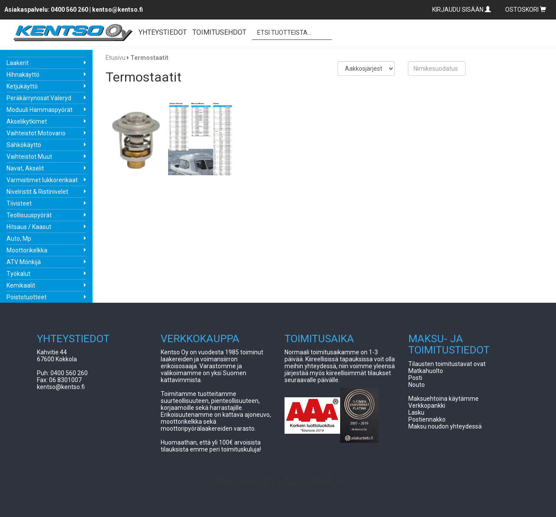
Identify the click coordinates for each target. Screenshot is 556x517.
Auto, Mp (19, 238)
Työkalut (18, 273)
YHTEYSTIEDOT (163, 32)
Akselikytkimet (27, 121)
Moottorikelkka (27, 250)
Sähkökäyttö (24, 144)
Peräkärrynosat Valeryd (39, 98)
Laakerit (18, 62)
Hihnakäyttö (23, 74)
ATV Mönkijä (24, 261)
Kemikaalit (21, 285)
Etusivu (116, 57)
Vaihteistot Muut (29, 156)
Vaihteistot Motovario (36, 133)
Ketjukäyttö (22, 86)
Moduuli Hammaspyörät (40, 109)
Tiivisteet (19, 203)
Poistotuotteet (26, 297)
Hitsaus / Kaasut (29, 226)
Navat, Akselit (25, 168)
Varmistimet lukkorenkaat (42, 180)
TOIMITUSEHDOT (219, 32)
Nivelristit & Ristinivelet (37, 191)
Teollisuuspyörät (29, 215)
